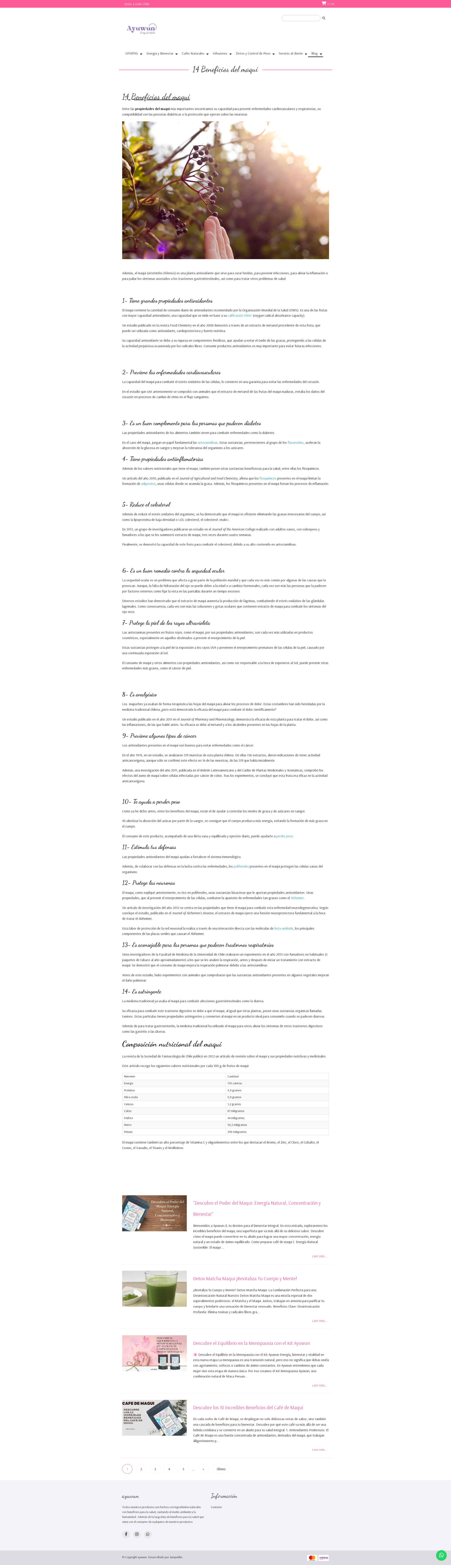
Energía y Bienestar (159, 53)
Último (221, 1469)
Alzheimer (297, 898)
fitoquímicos (268, 478)
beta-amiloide (283, 928)
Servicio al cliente (291, 53)
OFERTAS (131, 53)
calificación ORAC (240, 315)
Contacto (216, 1507)
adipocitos (148, 483)
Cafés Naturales (193, 53)
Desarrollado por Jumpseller (165, 1557)
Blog (314, 53)
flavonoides (296, 442)
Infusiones (220, 53)
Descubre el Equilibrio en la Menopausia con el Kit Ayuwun (251, 1343)
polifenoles (242, 866)
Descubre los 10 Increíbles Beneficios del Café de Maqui (248, 1407)
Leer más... (319, 1256)
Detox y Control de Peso (253, 53)
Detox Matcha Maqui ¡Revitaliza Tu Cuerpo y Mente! (245, 1278)
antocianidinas (208, 442)
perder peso (284, 836)
